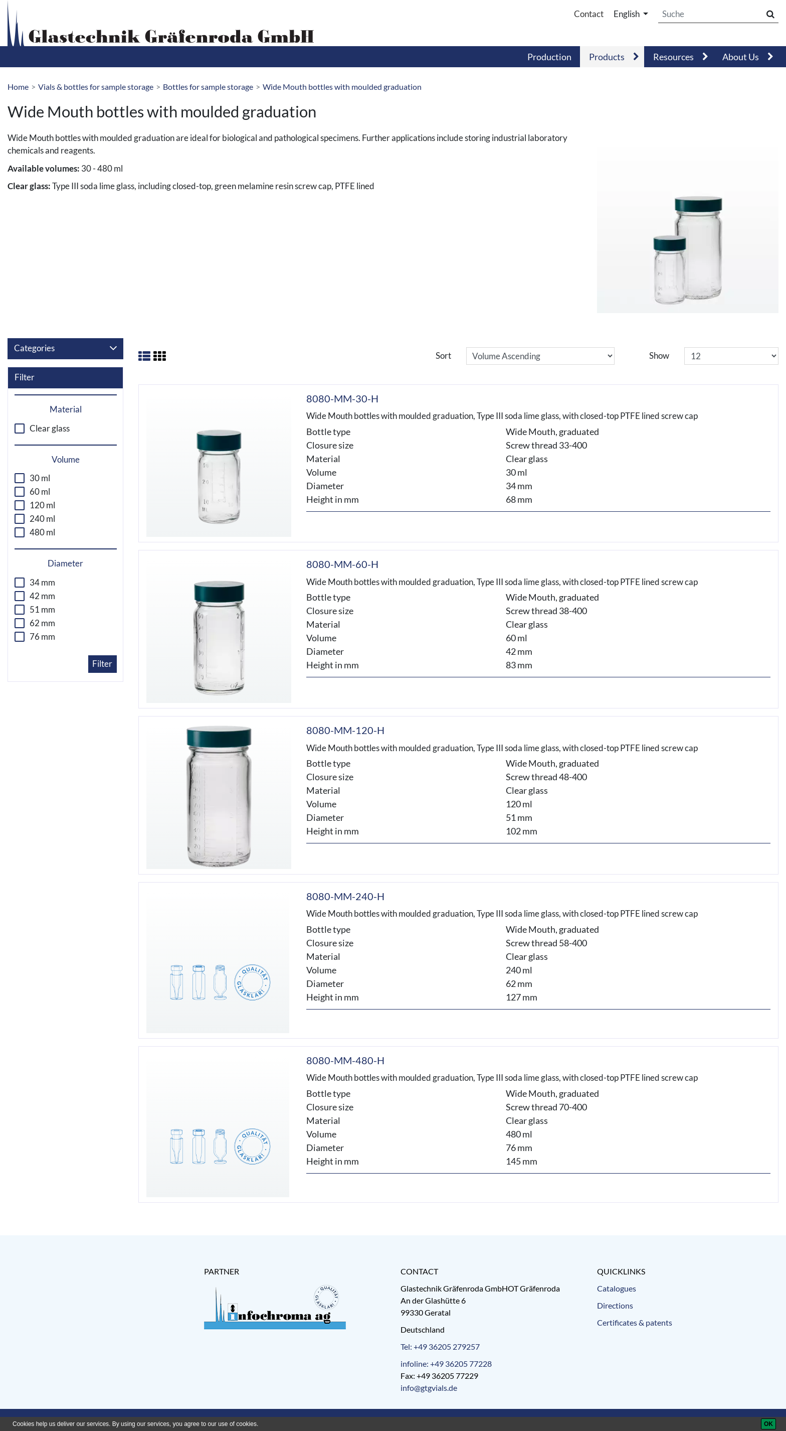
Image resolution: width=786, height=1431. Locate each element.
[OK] (768, 1423)
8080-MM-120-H (345, 730)
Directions (615, 1305)
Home (18, 86)
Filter (102, 663)
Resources (673, 56)
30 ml (40, 478)
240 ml (42, 519)
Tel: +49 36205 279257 (440, 1346)
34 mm (42, 583)
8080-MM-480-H (345, 1060)
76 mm (42, 637)
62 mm (42, 623)
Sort (443, 355)
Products (607, 56)
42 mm (42, 596)
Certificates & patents (634, 1322)
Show (659, 355)
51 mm (42, 610)
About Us (740, 56)
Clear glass (50, 428)
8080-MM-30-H (342, 398)
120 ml (42, 505)
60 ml (40, 492)
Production (549, 56)
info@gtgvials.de (429, 1387)
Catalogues (616, 1288)
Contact (589, 14)
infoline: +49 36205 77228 (446, 1363)
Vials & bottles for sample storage (95, 86)
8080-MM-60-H (342, 564)
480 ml (42, 532)
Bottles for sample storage (208, 86)
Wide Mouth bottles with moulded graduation (342, 86)
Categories (65, 348)
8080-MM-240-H (345, 896)
